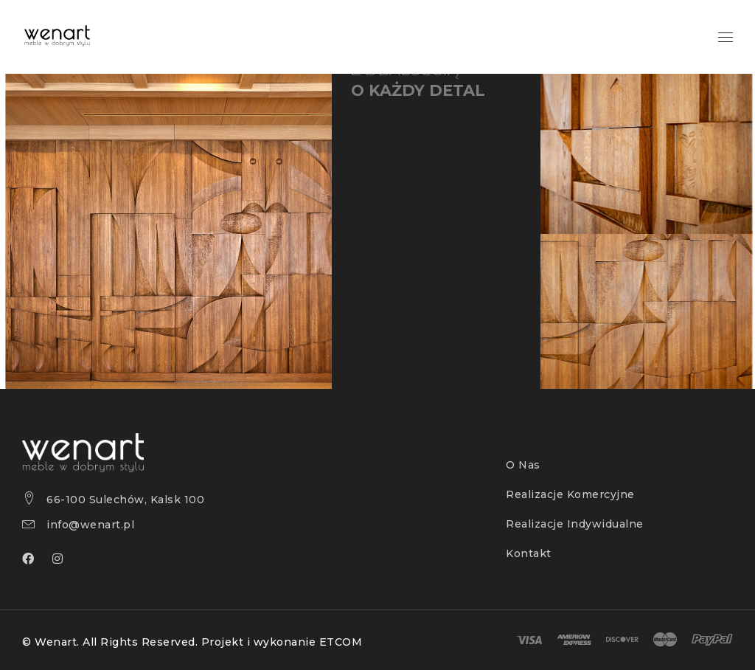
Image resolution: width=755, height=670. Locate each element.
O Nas (523, 465)
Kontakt (529, 553)
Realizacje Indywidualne (575, 524)
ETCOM (341, 642)
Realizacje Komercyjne (570, 494)
